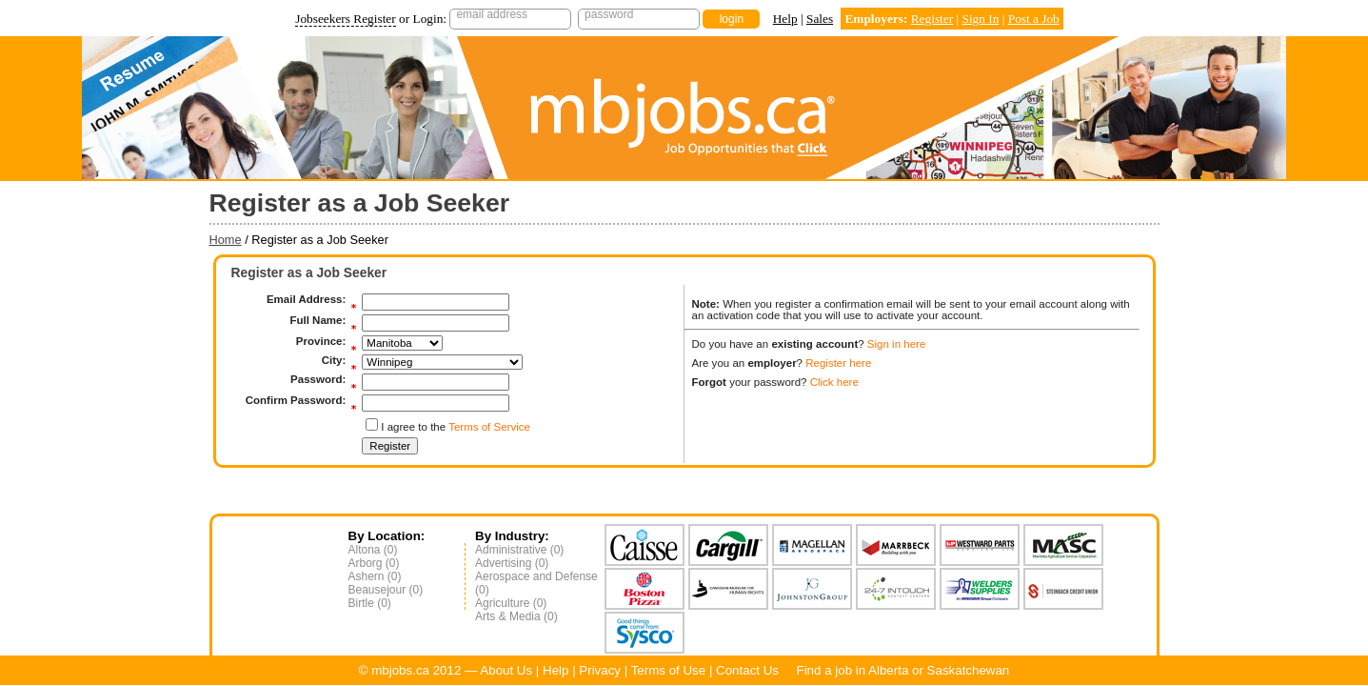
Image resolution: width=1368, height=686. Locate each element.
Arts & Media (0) (516, 616)
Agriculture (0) (510, 603)
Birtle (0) (369, 603)
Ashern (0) (375, 576)
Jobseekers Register (345, 18)
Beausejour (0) (386, 589)
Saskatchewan (968, 670)
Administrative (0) (519, 549)
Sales (819, 18)
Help (785, 18)
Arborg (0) (374, 563)
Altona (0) (373, 549)
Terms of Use (668, 670)
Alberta (888, 670)
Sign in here (896, 344)
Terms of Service (489, 427)
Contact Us (747, 670)
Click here (834, 382)
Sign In (980, 18)
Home (225, 239)
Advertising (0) (511, 563)
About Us (506, 670)
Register (932, 18)
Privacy (600, 670)
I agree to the (455, 427)
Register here (838, 363)
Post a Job (1034, 18)
